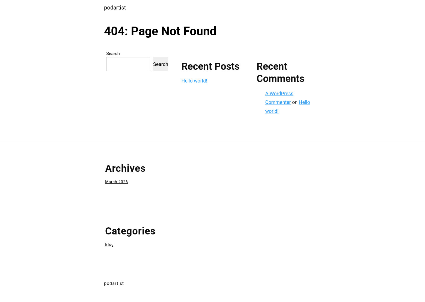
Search (113, 53)
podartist (115, 7)
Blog (109, 244)
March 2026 (116, 182)
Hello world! (194, 81)
